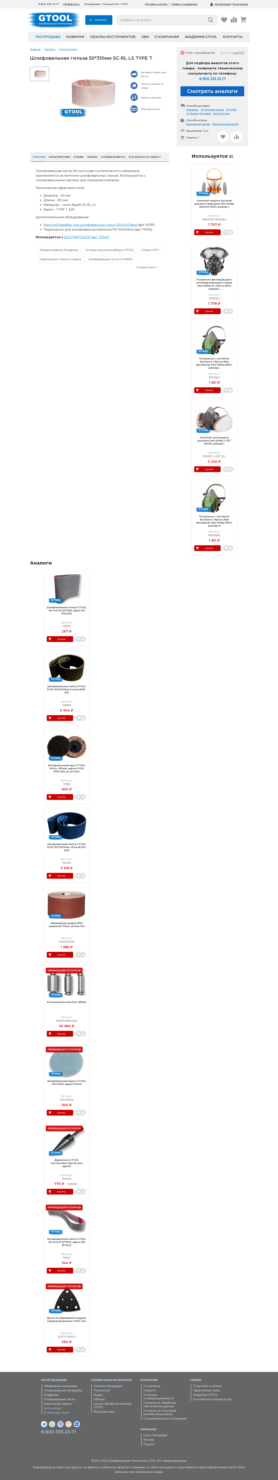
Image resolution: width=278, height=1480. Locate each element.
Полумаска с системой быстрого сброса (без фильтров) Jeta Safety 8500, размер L (214, 363)
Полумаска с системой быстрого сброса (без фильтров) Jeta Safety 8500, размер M (214, 521)
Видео (98, 1395)
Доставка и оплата (156, 4)
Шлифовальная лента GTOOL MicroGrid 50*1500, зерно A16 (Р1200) (66, 1242)
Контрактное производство (212, 1399)
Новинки (75, 37)
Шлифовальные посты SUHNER (110, 259)
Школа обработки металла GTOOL (112, 1405)
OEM (145, 37)
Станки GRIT (150, 250)
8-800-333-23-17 (59, 1432)
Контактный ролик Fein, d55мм (66, 1002)
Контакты (232, 37)
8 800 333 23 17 (212, 79)
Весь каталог (53, 1408)
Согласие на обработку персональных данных (159, 1404)
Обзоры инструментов (113, 37)
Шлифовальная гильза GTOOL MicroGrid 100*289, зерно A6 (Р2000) (66, 610)
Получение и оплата (207, 1386)
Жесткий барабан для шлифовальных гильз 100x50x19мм (90, 225)
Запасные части (58, 1412)
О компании (166, 37)
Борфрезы (51, 1395)
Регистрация (240, 4)
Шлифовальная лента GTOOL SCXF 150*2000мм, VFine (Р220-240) (66, 847)
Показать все (145, 267)
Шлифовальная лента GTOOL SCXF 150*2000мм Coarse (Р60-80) (66, 689)
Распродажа (48, 37)
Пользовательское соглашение (165, 1418)
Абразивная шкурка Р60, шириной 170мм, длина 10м (67, 925)
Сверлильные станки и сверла (60, 259)
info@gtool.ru (71, 4)
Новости (149, 1390)
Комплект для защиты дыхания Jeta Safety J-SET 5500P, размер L (214, 440)
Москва (148, 1439)
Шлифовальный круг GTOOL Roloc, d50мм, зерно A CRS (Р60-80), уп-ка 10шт (66, 768)
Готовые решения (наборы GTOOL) (110, 250)
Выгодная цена (104, 1411)
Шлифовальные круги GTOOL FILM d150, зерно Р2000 (66, 1083)
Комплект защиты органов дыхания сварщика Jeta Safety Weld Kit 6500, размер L (214, 203)
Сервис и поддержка (184, 4)
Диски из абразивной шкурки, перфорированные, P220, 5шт (66, 1319)
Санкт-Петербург (155, 1435)
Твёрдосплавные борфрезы (58, 250)
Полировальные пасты (59, 1399)
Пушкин (149, 1444)
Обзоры (99, 1399)
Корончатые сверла (57, 1403)
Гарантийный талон (206, 1390)
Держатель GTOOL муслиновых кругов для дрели (66, 1163)
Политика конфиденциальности (158, 1396)
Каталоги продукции (108, 1386)
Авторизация (222, 4)
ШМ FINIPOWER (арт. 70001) (86, 237)
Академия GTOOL (201, 37)
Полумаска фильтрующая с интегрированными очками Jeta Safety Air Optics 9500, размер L (214, 284)
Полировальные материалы (63, 1390)
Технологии (102, 1390)
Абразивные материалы (60, 1386)
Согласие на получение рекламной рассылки (159, 1412)
